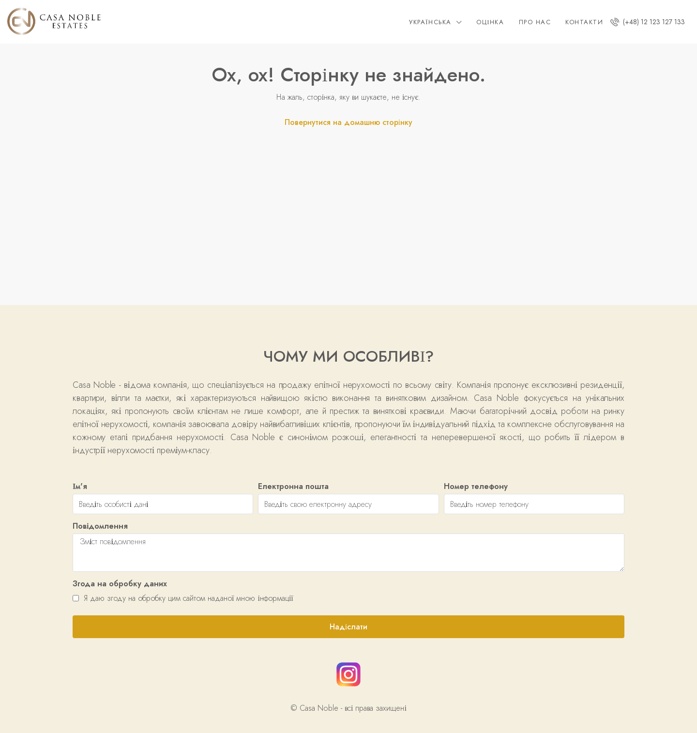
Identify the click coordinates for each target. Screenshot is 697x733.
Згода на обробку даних (120, 583)
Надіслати (348, 626)
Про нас (535, 22)
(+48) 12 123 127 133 (647, 22)
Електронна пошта (293, 486)
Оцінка (490, 22)
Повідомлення (100, 526)
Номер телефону (476, 486)
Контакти (584, 22)
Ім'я (80, 486)
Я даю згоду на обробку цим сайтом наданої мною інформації (183, 598)
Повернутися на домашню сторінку (348, 122)
